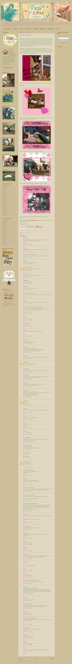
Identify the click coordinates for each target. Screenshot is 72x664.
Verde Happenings (7, 28)
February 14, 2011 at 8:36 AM (27, 434)
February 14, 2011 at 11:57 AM (28, 475)
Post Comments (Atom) (26, 661)
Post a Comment (24, 653)
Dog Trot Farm (25, 554)
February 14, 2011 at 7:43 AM (27, 397)
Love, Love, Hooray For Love (26, 35)
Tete (23, 422)
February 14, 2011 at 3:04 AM (27, 244)
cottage (3, 223)
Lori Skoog (25, 368)
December (4, 185)
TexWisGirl (25, 323)
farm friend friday (5, 229)
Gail (23, 260)
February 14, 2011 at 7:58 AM (27, 405)
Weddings (15, 28)
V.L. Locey (25, 273)
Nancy (24, 597)
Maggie (24, 347)
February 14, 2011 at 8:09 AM (27, 412)
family (3, 226)
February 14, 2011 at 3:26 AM (27, 257)
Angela (24, 561)
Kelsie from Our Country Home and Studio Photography (32, 307)
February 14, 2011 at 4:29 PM (27, 529)
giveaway (3, 232)
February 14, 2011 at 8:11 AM (27, 419)
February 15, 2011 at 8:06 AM (27, 614)
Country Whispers (26, 526)
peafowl (3, 237)
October (3, 212)
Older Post (52, 658)
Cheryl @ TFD (25, 437)
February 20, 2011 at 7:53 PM (27, 651)
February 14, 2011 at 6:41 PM (27, 550)
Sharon (24, 532)
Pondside (24, 355)
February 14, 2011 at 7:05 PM (27, 558)
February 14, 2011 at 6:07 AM (27, 326)
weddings (3, 245)
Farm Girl (24, 382)
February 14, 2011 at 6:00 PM (27, 544)
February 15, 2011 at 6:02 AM (27, 608)
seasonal (3, 240)
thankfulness (4, 243)
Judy (24, 316)
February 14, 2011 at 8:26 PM (27, 583)
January (3, 190)
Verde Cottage (28, 28)
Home (36, 658)
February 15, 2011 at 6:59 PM (27, 644)
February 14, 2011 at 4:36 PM (27, 537)
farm (23, 233)
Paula (24, 641)
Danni (24, 478)
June (3, 199)
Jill (23, 416)
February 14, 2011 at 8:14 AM (27, 427)
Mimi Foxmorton (26, 461)
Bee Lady (24, 238)
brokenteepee (25, 362)
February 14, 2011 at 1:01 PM (27, 491)
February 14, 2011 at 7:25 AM (27, 371)
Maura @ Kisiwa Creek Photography (29, 503)
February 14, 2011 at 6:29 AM (27, 343)
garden (3, 231)
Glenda (24, 408)
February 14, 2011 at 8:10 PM (27, 576)
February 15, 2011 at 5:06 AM (27, 600)
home (3, 234)
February (3, 205)
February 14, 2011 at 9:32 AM (27, 449)
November (4, 193)
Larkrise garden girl (26, 445)
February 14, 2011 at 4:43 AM (27, 276)
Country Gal (25, 627)
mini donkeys (4, 235)
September (4, 187)
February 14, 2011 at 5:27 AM (27, 303)
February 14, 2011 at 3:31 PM (27, 522)
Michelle (24, 547)
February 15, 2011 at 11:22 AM (28, 631)
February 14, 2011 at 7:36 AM (27, 386)
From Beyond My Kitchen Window (29, 254)
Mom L (24, 514)
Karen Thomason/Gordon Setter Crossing (30, 580)
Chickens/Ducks (50, 28)
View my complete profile (6, 64)
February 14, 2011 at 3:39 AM (27, 270)
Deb (23, 431)
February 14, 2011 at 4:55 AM (27, 283)
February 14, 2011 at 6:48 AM (27, 358)
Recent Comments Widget (6, 69)
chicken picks (4, 220)
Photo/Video (35, 28)
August (3, 198)
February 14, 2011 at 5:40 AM (27, 319)
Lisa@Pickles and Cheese (27, 293)
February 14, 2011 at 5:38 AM (27, 313)
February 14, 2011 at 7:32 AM (27, 379)
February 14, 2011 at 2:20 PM (27, 510)
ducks (3, 225)
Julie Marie (25, 375)
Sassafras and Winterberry (27, 470)
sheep (3, 242)
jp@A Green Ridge (26, 267)
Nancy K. (24, 339)
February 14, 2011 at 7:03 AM (27, 365)
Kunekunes (42, 28)
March (3, 204)
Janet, (24, 648)
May (3, 201)
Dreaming (24, 390)
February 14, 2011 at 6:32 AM (27, 352)
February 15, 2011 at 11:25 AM (28, 638)
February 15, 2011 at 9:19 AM (27, 624)
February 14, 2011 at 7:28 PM (27, 570)
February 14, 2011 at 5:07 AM (27, 297)
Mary (24, 611)
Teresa (24, 573)
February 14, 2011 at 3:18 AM (27, 250)
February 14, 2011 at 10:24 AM (28, 466)
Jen (23, 300)
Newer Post (20, 658)
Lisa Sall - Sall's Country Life (28, 487)
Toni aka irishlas (26, 452)
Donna (24, 329)
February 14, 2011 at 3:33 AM (27, 263)
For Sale (21, 28)
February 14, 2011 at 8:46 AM (27, 441)
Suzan (24, 586)
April (3, 188)
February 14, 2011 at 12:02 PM (28, 483)
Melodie (24, 286)
